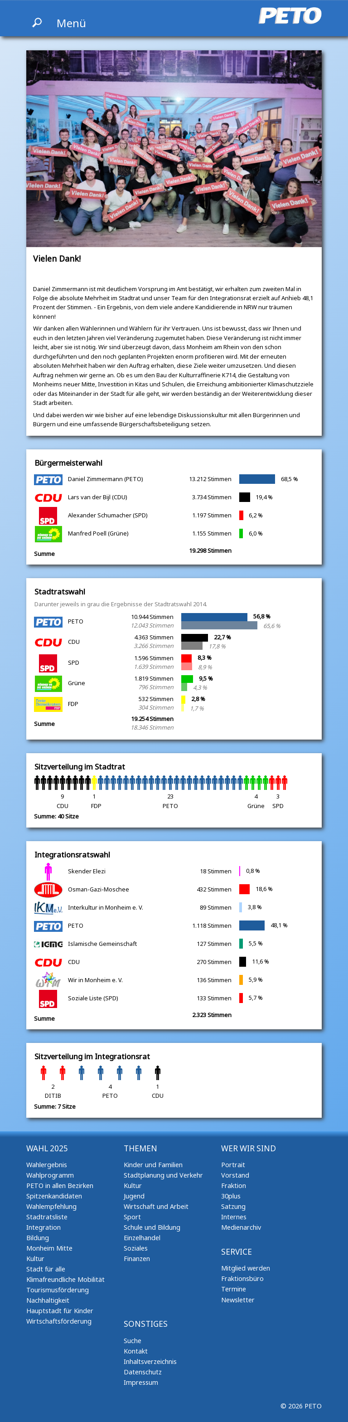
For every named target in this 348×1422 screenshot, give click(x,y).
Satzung (233, 1206)
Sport (132, 1217)
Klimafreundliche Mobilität (65, 1279)
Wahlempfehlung (51, 1206)
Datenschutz (143, 1372)
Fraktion (233, 1185)
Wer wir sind (248, 1148)
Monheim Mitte (49, 1248)
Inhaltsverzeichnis (150, 1361)
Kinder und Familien (153, 1164)
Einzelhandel (142, 1237)
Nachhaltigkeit (47, 1300)
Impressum (141, 1382)
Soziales (136, 1248)
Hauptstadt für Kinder (59, 1310)
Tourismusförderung (57, 1290)
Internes (233, 1217)
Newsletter (238, 1299)
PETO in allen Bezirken (59, 1185)
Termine (233, 1289)
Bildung (37, 1237)
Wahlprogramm (50, 1175)
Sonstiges (146, 1324)
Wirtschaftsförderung (59, 1321)
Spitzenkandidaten (54, 1196)
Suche (132, 1340)
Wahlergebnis (46, 1164)
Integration (43, 1227)
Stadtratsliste (47, 1217)
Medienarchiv (241, 1227)
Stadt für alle (45, 1269)
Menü (71, 22)
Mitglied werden (245, 1268)
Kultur (35, 1258)
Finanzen (137, 1258)
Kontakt (136, 1351)
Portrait (233, 1164)
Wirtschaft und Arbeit (156, 1206)
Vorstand (235, 1175)
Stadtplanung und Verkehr (163, 1175)
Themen (140, 1148)
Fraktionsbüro (242, 1278)
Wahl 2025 (47, 1148)
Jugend (134, 1196)
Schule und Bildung (152, 1227)
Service (236, 1252)
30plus (231, 1196)
